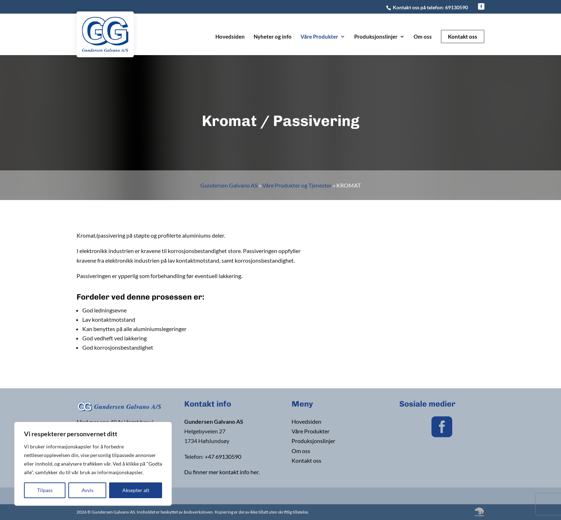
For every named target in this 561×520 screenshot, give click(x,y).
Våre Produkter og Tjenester (297, 185)
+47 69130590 (223, 456)
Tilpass (45, 490)
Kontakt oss (462, 36)
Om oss (423, 37)
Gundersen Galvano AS (229, 185)
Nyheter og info (273, 37)
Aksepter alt (135, 490)
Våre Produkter (319, 37)
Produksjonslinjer (375, 37)
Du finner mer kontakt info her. (221, 471)
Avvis (87, 490)
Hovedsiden (230, 37)
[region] (93, 464)
